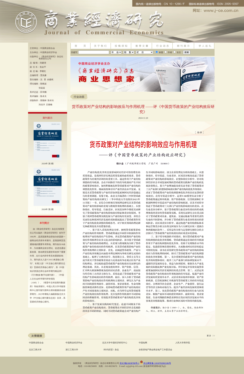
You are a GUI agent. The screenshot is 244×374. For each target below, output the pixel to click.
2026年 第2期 (47, 209)
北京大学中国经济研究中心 (114, 342)
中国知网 (143, 342)
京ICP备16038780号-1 (129, 363)
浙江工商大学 (72, 349)
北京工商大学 (35, 349)
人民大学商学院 (182, 342)
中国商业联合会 (36, 342)
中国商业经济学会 (74, 342)
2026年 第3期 (47, 163)
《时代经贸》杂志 (110, 349)
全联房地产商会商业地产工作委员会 (155, 349)
